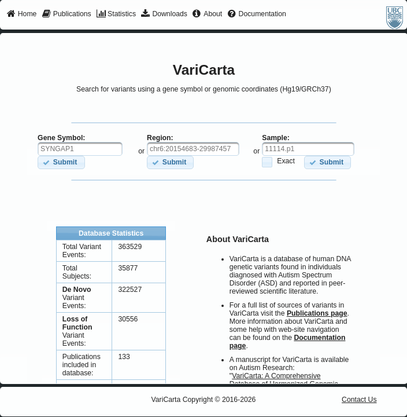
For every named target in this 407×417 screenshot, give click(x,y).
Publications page (317, 313)
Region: (160, 138)
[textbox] (80, 149)
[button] (61, 162)
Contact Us (359, 400)
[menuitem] (21, 14)
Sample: (276, 138)
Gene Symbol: (61, 138)
